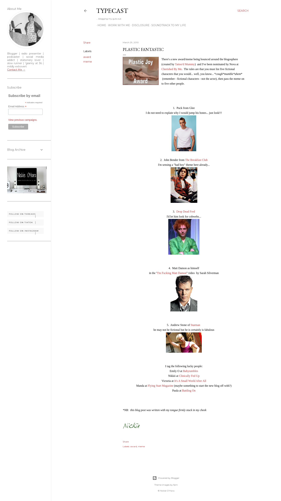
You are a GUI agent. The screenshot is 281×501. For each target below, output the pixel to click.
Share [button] (87, 42)
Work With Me (118, 25)
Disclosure (139, 25)
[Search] (243, 10)
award (87, 57)
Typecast (112, 10)
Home (100, 25)
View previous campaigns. (22, 119)
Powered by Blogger (166, 478)
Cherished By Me (171, 69)
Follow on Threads (26, 215)
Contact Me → (16, 69)
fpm (175, 484)
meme (87, 61)
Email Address (17, 106)
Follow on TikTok (26, 222)
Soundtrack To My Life (167, 25)
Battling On (189, 390)
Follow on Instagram (26, 232)
